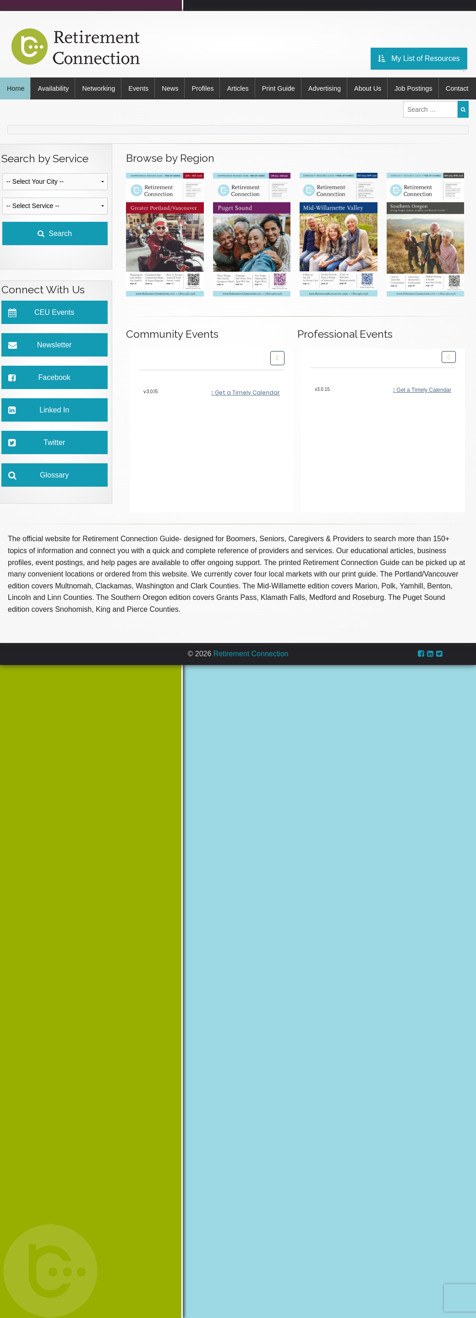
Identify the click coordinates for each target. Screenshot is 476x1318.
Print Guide (284, 87)
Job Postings (422, 87)
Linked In (39, 429)
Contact (18, 108)
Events (141, 87)
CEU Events (41, 332)
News (173, 87)
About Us (375, 87)
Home (15, 87)
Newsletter (40, 364)
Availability (54, 87)
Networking (100, 87)
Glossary (38, 494)
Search (55, 253)
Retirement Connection (251, 672)
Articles (243, 87)
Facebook (39, 397)
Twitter (37, 462)
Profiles (207, 87)
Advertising (331, 87)
